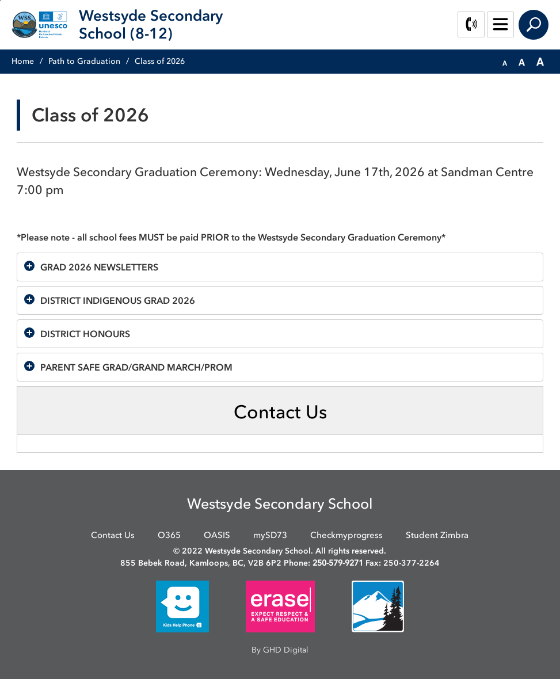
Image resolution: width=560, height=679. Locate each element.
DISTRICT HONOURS (86, 334)
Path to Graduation (84, 61)
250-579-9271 (338, 563)
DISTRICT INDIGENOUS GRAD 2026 (117, 300)
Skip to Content (0, 0)
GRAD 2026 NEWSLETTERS (99, 267)
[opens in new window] (182, 606)
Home (23, 61)
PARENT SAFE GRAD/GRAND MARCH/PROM (137, 367)
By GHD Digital (280, 650)
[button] (504, 62)
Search (533, 25)
